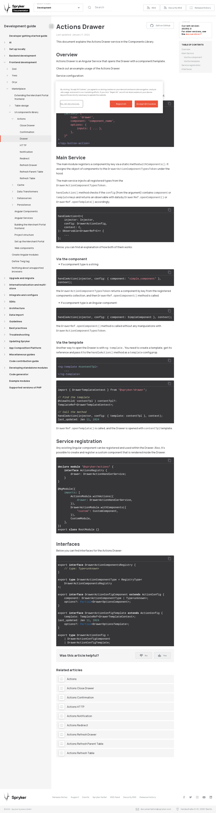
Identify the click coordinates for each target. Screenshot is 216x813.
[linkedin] (211, 797)
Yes (162, 655)
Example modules (19, 380)
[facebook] (184, 797)
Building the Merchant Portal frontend (30, 226)
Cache (20, 184)
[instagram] (197, 797)
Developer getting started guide (28, 35)
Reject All (121, 104)
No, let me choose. (70, 103)
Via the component (193, 57)
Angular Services (24, 217)
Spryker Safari (100, 797)
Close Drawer (27, 125)
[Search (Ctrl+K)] (100, 7)
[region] (109, 97)
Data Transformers (27, 191)
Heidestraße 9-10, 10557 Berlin (194, 809)
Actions (21, 118)
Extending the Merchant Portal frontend (31, 97)
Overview (186, 49)
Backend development (22, 55)
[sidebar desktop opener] (51, 26)
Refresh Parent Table (31, 171)
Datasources (24, 198)
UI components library (26, 112)
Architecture (17, 308)
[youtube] (204, 797)
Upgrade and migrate (21, 278)
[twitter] (190, 797)
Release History (200, 7)
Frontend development (23, 62)
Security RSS (173, 7)
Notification (26, 151)
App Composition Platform (25, 347)
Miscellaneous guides (22, 354)
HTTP (23, 145)
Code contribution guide (24, 361)
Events (85, 797)
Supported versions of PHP (25, 387)
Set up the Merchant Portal (29, 241)
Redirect (24, 158)
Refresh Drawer (28, 165)
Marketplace (19, 88)
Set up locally (17, 49)
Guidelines (15, 321)
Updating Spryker (19, 341)
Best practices (18, 328)
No (144, 655)
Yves (14, 75)
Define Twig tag (20, 261)
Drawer (24, 138)
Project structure (24, 234)
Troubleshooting (19, 334)
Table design (22, 105)
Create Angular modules (25, 254)
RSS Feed (115, 797)
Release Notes (59, 797)
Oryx (14, 82)
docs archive (194, 34)
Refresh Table (27, 178)
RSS (151, 7)
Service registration (191, 65)
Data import (16, 314)
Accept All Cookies (146, 104)
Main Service (188, 53)
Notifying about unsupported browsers (27, 269)
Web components (24, 248)
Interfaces (187, 69)
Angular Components (26, 211)
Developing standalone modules (28, 367)
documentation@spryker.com (153, 809)
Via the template (192, 61)
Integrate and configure (23, 295)
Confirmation (27, 132)
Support (75, 797)
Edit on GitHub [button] (160, 25)
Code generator (18, 374)
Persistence (24, 204)
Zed (14, 68)
